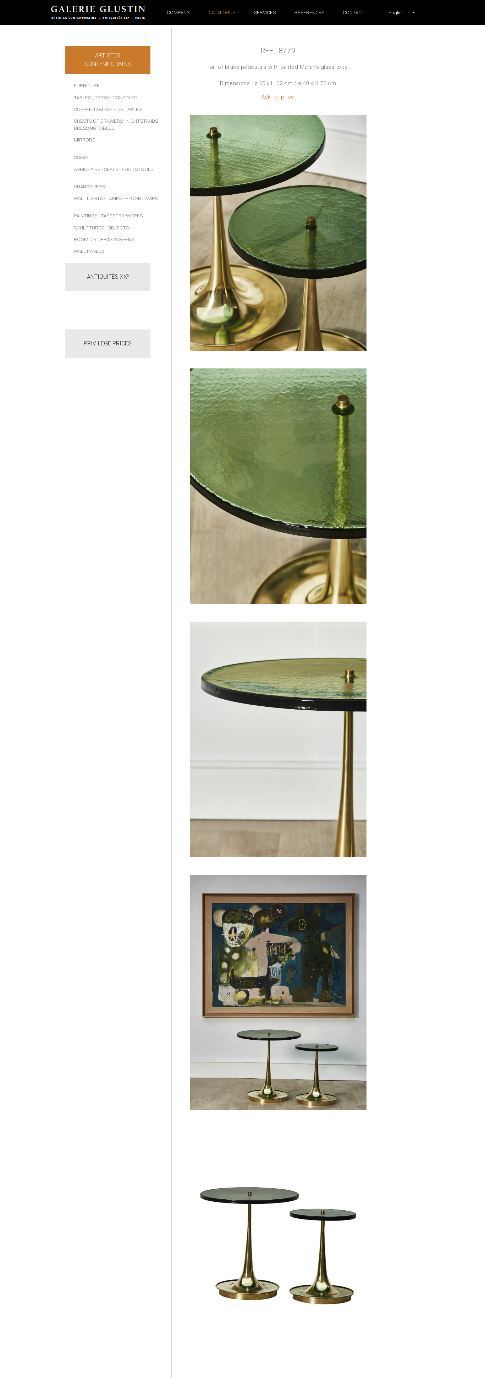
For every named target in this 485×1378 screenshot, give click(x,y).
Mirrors (84, 140)
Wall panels (89, 251)
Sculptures (89, 227)
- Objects (117, 227)
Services (265, 12)
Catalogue (222, 12)
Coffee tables (92, 109)
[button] (396, 12)
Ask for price (277, 97)
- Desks (100, 97)
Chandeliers (89, 186)
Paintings (85, 215)
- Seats (109, 169)
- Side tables (126, 109)
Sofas (81, 157)
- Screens (122, 239)
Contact (354, 12)
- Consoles (123, 97)
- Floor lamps (140, 198)
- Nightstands (141, 121)
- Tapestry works (120, 215)
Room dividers (92, 239)
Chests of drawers (98, 121)
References (309, 12)
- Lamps (113, 198)
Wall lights (88, 198)
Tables (82, 97)
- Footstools (136, 169)
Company (178, 12)
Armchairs (87, 169)
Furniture (87, 85)
